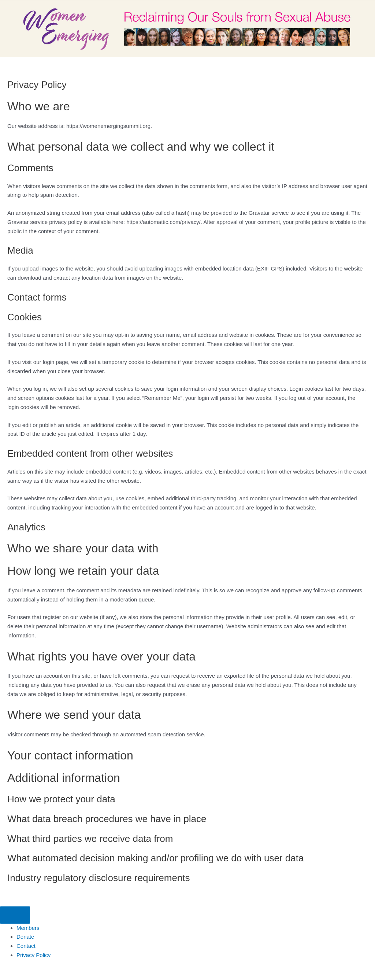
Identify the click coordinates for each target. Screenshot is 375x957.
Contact (26, 946)
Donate (25, 937)
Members (28, 928)
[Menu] (15, 915)
